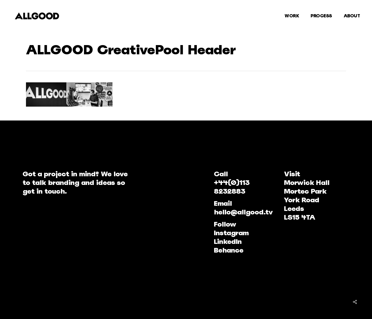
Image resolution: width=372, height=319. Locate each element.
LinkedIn (228, 241)
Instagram (231, 232)
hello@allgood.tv (243, 211)
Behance (228, 250)
